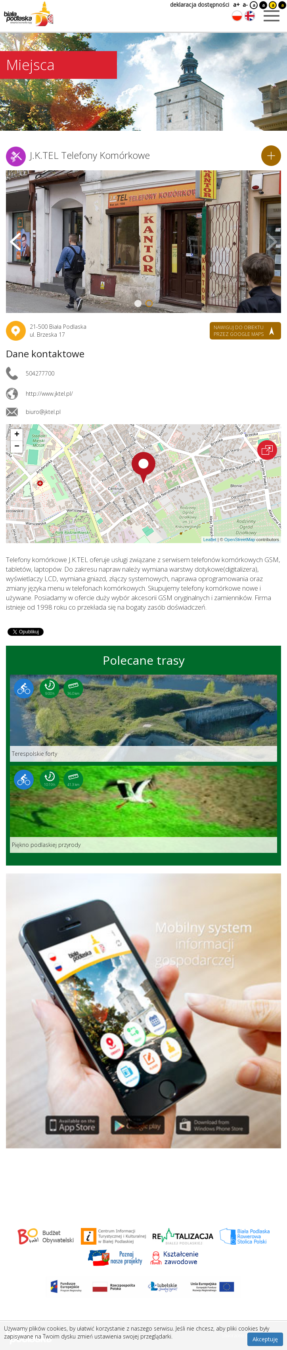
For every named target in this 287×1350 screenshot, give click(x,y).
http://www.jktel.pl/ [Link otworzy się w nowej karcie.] (49, 393)
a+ (236, 4)
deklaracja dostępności (199, 4)
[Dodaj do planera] (271, 155)
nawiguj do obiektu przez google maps (239, 331)
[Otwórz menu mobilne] (271, 16)
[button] (143, 468)
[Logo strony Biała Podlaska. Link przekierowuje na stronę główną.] (28, 14)
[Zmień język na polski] (237, 16)
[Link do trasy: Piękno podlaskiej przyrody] (143, 809)
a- (245, 4)
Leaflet (209, 539)
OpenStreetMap (239, 539)
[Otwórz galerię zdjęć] (143, 241)
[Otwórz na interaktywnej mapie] (267, 450)
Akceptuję (265, 1339)
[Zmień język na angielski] (249, 16)
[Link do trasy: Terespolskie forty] (143, 718)
